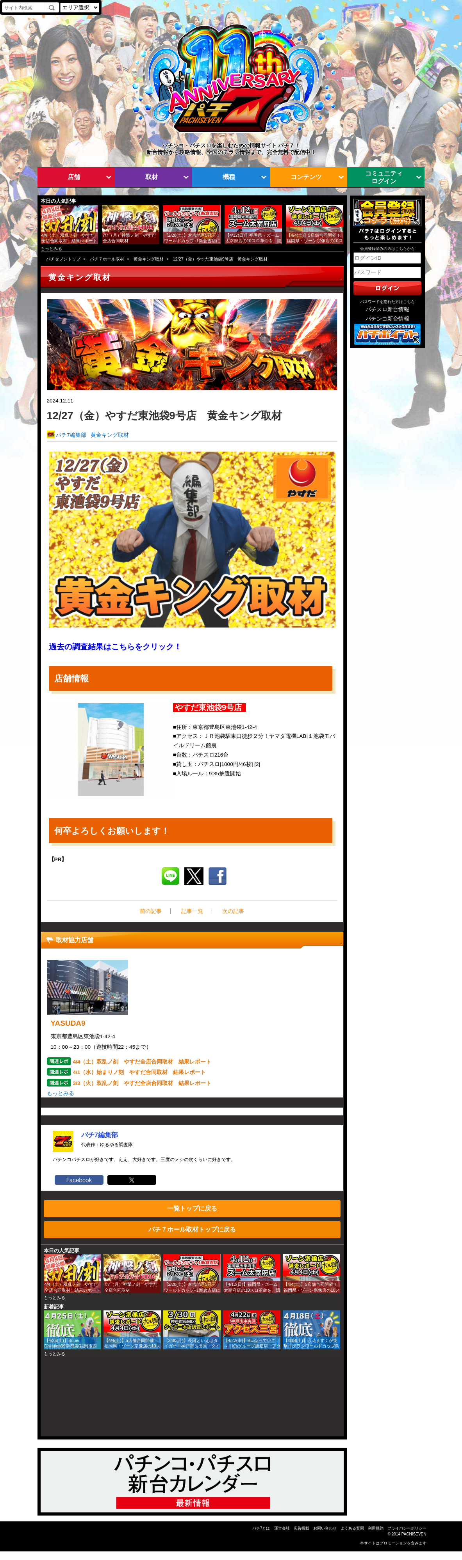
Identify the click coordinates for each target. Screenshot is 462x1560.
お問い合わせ (325, 1528)
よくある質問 (352, 1528)
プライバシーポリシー (406, 1528)
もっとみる (51, 248)
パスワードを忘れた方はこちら (387, 302)
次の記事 (233, 911)
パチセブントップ (63, 259)
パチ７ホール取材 (107, 259)
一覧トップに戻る (192, 1208)
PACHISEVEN (413, 1534)
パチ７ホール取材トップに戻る (192, 1229)
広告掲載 (301, 1528)
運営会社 (282, 1528)
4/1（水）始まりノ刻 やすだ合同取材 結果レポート (139, 1072)
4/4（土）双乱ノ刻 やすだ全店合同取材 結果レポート (142, 1062)
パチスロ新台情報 (387, 309)
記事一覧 (192, 911)
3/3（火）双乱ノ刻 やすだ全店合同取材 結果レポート (142, 1083)
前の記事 (151, 911)
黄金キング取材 (149, 259)
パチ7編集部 (71, 435)
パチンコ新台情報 (387, 319)
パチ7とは (261, 1528)
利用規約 (376, 1528)
